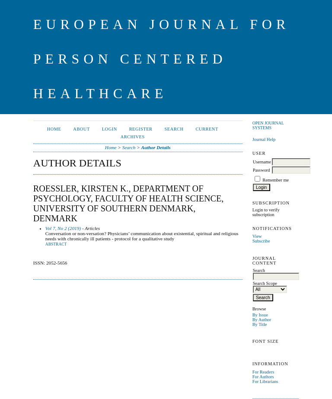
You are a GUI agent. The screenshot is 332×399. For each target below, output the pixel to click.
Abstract (56, 244)
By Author (261, 319)
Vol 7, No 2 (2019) (63, 228)
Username (262, 162)
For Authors (263, 376)
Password (261, 170)
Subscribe (261, 241)
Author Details (156, 147)
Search (173, 129)
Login (109, 129)
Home (54, 129)
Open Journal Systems (268, 125)
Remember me (275, 180)
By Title (259, 324)
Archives (133, 136)
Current (207, 129)
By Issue (260, 315)
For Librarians (265, 381)
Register (141, 129)
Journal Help (263, 139)
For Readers (263, 372)
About (81, 129)
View (257, 236)
